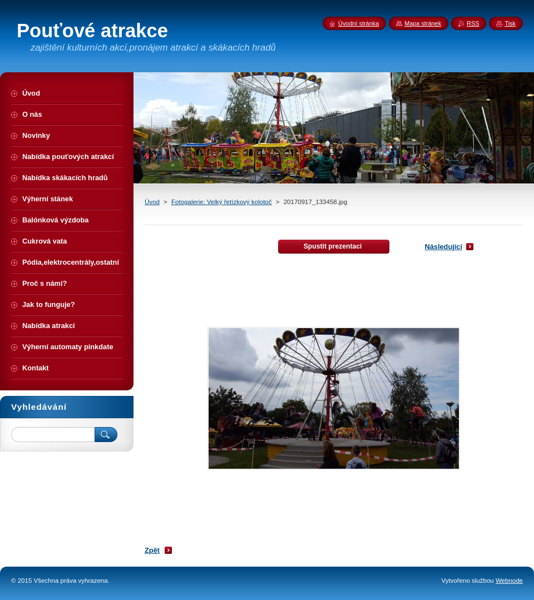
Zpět (152, 550)
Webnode (509, 580)
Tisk (510, 23)
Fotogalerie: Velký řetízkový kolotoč (221, 202)
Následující (443, 246)
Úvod (152, 202)
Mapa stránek (422, 23)
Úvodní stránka (358, 23)
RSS (473, 23)
